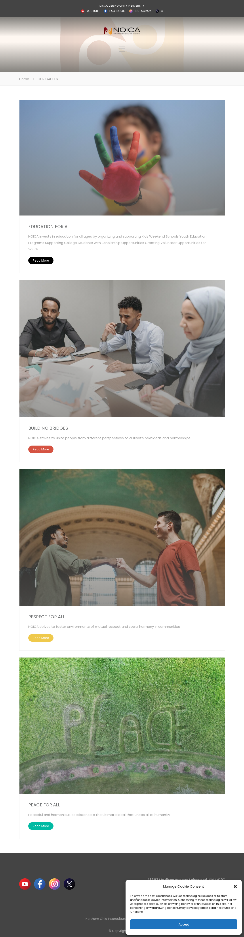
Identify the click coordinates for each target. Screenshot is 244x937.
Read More (41, 260)
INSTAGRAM (143, 11)
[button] (235, 886)
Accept (184, 924)
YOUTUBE (93, 11)
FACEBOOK (117, 11)
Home (24, 79)
